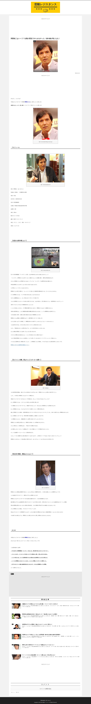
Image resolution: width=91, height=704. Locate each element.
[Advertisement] (45, 28)
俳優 (12, 573)
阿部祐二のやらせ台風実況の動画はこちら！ (20, 344)
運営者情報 (42, 700)
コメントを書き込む (45, 688)
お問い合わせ (48, 700)
